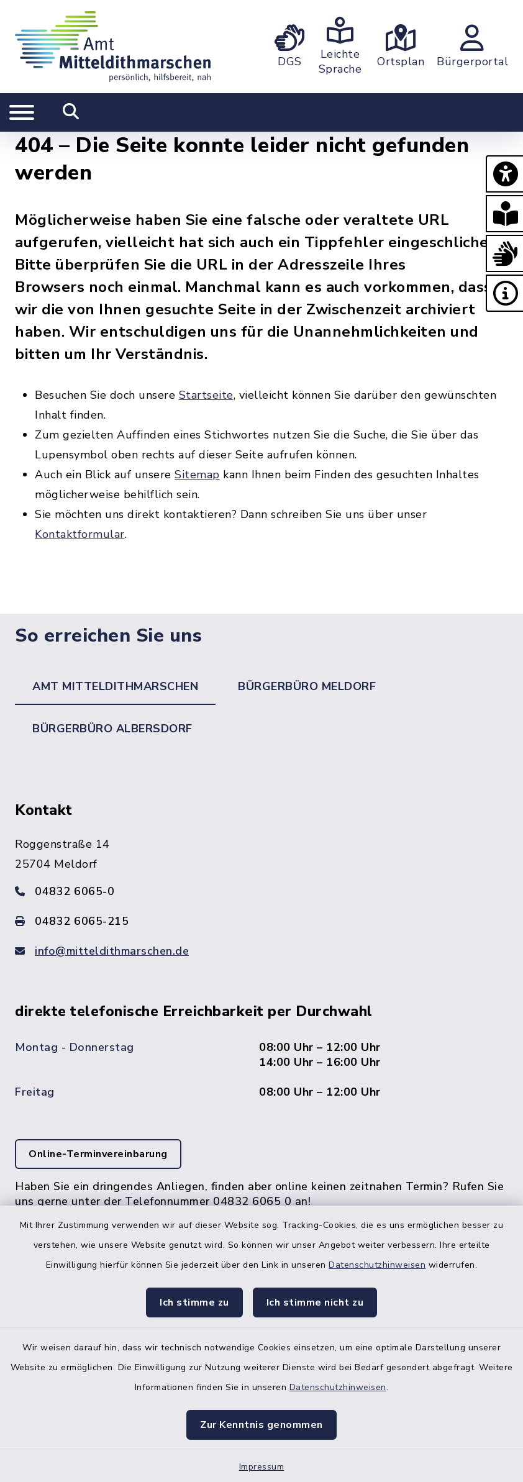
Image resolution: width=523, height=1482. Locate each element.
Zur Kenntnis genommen (261, 1425)
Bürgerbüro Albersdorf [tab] (112, 728)
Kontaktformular (80, 534)
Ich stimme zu (194, 1302)
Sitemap (197, 474)
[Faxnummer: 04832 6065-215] (261, 921)
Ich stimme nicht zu (315, 1302)
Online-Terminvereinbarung (98, 1154)
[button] (504, 174)
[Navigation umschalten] (21, 112)
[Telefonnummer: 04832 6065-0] (261, 891)
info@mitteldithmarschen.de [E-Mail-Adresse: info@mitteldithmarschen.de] (112, 950)
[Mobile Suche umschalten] (71, 112)
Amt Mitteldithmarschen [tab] (115, 686)
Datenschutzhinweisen (377, 1265)
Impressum (261, 1467)
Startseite (206, 395)
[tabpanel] (261, 1029)
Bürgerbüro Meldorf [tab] (307, 686)
